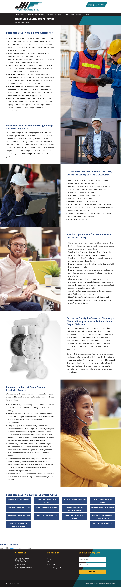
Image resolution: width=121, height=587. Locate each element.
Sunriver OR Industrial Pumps (19, 507)
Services (67, 14)
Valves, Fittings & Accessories (54, 14)
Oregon (29, 22)
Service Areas (79, 14)
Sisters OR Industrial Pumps (46, 507)
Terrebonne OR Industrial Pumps (102, 500)
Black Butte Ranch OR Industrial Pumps (18, 524)
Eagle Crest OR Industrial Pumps (74, 516)
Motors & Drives (39, 14)
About (72, 14)
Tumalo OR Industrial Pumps (18, 499)
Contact (87, 14)
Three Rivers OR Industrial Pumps (46, 500)
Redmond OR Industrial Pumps (102, 507)
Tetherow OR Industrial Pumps (74, 499)
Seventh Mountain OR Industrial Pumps (74, 508)
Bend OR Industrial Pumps (102, 523)
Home (17, 14)
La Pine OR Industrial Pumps (46, 515)
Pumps (23, 14)
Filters (30, 14)
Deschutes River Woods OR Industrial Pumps (102, 516)
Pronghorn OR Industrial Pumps (19, 515)
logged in (13, 548)
